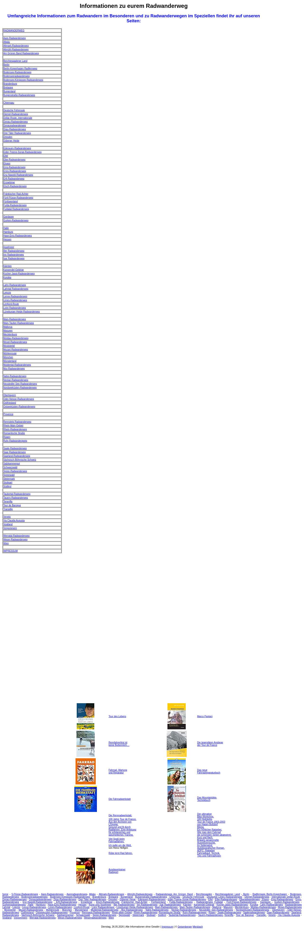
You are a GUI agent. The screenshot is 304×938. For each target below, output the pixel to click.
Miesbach (198, 926)
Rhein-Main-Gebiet (13, 425)
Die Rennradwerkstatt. (120, 815)
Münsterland (9, 361)
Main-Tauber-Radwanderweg (18, 323)
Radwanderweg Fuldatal (209, 902)
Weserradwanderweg (95, 917)
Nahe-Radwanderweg (14, 376)
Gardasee (8, 216)
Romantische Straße (14, 433)
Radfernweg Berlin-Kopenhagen (269, 894)
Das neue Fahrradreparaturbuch (208, 771)
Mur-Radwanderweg (14, 368)
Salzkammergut (11, 463)
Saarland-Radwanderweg (16, 456)
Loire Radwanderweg (14, 307)
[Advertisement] (283, 99)
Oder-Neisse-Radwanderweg (18, 399)
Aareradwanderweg (76, 894)
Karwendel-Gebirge (13, 270)
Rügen (6, 437)
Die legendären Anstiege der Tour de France (210, 743)
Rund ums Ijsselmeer (100, 904)
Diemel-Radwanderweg (15, 114)
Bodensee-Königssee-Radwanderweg (23, 80)
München (8, 357)
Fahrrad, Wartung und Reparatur (118, 771)
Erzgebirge (9, 182)
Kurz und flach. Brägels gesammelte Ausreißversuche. (208, 840)
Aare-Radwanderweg (14, 38)
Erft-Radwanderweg (13, 178)
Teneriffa (7, 501)
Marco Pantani (204, 716)
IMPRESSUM (10, 551)
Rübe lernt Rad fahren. (121, 853)
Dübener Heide (11, 140)
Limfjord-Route (11, 304)
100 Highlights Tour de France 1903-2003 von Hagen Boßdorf (211, 822)
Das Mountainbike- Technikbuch (207, 798)
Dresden (7, 137)
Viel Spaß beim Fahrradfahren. (117, 840)
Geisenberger (185, 926)
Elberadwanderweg (249, 899)
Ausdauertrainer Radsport (117, 870)
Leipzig (7, 292)
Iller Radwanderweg (13, 251)
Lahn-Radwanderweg (14, 285)
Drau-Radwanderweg (14, 129)
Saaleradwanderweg (254, 912)
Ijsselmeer (8, 247)
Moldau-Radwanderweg (15, 338)
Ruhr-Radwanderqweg (15, 440)
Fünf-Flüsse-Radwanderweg (18, 197)
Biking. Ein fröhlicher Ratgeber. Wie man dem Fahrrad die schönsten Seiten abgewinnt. (214, 831)
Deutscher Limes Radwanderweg (224, 897)
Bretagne (8, 87)
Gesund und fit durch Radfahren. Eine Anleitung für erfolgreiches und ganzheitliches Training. (122, 831)
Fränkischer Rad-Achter (15, 194)
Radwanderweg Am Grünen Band (174, 894)
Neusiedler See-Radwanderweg (20, 383)
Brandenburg (10, 83)
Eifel (5, 156)
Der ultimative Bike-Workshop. (205, 815)
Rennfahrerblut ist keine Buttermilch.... (119, 743)
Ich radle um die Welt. (120, 845)
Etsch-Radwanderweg (15, 186)
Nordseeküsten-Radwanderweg (20, 387)
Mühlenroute (10, 353)
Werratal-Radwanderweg (16, 535)
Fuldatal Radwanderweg (16, 209)
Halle (6, 228)
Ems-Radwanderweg (14, 167)
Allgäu (6, 42)
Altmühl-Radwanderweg (15, 49)
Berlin (6, 64)
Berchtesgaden (204, 894)
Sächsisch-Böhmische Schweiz (19, 459)
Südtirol (7, 486)
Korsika (7, 277)
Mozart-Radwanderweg (15, 349)
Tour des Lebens (117, 716)
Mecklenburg (10, 334)
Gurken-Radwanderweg (15, 220)
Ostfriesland (9, 402)
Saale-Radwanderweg (15, 448)
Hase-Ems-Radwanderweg (17, 235)
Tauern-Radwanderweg (15, 497)
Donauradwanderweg (14, 125)
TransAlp (8, 509)
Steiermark (9, 478)
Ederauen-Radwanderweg (17, 148)
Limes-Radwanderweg (15, 300)
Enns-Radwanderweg (14, 171)
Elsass (6, 163)
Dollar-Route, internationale (17, 118)
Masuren (8, 330)
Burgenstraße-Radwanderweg (19, 95)
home (5, 894)
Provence (8, 414)
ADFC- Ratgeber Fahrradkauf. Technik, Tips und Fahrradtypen (209, 853)
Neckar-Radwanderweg (15, 380)
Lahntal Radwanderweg (15, 289)
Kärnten (7, 266)
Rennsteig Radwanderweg (17, 421)
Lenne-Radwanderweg (15, 296)
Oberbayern (9, 395)
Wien (6, 543)
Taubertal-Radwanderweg (16, 494)
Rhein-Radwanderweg (15, 429)
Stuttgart (7, 482)
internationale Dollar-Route (286, 897)
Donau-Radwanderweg (15, 121)
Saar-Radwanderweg (14, 452)
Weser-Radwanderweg (15, 539)
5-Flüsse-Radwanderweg (25, 894)
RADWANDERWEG (13, 30)
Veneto (7, 516)
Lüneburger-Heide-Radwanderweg (21, 311)
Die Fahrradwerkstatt (120, 799)
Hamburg (8, 232)
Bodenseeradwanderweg (16, 76)
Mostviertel (9, 345)
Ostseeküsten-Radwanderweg (19, 406)
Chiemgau (8, 102)
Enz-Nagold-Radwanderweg (18, 175)
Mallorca (7, 326)
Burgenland (9, 91)
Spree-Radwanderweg (15, 471)
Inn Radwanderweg (13, 254)
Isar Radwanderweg (13, 258)
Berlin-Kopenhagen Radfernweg (20, 68)
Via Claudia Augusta (14, 520)
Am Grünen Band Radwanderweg (21, 53)
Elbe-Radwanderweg (14, 159)
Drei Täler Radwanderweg (17, 133)
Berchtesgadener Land (15, 61)
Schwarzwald (10, 467)
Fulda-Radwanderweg (15, 205)
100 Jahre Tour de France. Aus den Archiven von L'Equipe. (122, 822)
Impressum (167, 926)
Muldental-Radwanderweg (17, 364)
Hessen (7, 239)
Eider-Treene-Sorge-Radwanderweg (22, 152)
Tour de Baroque (12, 505)
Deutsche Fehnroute (14, 110)
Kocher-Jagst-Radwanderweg (19, 273)
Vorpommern (10, 528)
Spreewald (8, 475)
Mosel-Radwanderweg (15, 342)
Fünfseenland (10, 201)
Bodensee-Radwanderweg (17, 72)
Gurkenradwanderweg (14, 904)
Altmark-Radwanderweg (16, 45)
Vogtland (8, 524)
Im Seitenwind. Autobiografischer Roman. (211, 846)
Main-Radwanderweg (14, 319)
